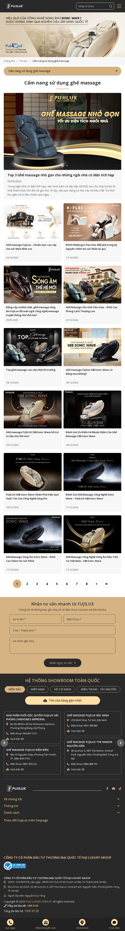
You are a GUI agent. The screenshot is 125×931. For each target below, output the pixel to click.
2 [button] (62, 165)
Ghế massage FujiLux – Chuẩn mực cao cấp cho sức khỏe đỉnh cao (31, 246)
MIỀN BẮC (14, 689)
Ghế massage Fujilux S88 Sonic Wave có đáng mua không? (89, 371)
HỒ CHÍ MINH (62, 689)
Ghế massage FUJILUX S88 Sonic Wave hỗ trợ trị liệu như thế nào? (32, 434)
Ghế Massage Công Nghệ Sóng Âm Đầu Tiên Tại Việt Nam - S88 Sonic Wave (92, 559)
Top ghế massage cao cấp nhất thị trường (30, 369)
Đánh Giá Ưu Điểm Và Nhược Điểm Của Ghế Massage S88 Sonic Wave (91, 434)
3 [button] (67, 165)
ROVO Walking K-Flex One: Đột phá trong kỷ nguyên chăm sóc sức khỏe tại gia (91, 246)
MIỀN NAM (37, 689)
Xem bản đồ (17, 738)
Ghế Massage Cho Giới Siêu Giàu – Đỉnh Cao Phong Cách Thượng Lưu (91, 309)
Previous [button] (4, 743)
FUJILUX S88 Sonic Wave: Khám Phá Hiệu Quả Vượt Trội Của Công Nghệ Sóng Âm (32, 496)
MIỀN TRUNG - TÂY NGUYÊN (98, 689)
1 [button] (57, 165)
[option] (62, 34)
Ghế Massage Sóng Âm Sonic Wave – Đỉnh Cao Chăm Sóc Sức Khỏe (30, 559)
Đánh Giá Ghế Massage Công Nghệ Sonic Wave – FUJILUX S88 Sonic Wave (90, 496)
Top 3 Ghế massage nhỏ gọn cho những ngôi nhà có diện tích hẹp (60, 175)
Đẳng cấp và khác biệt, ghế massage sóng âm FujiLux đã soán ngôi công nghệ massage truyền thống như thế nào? (32, 311)
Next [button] (120, 743)
